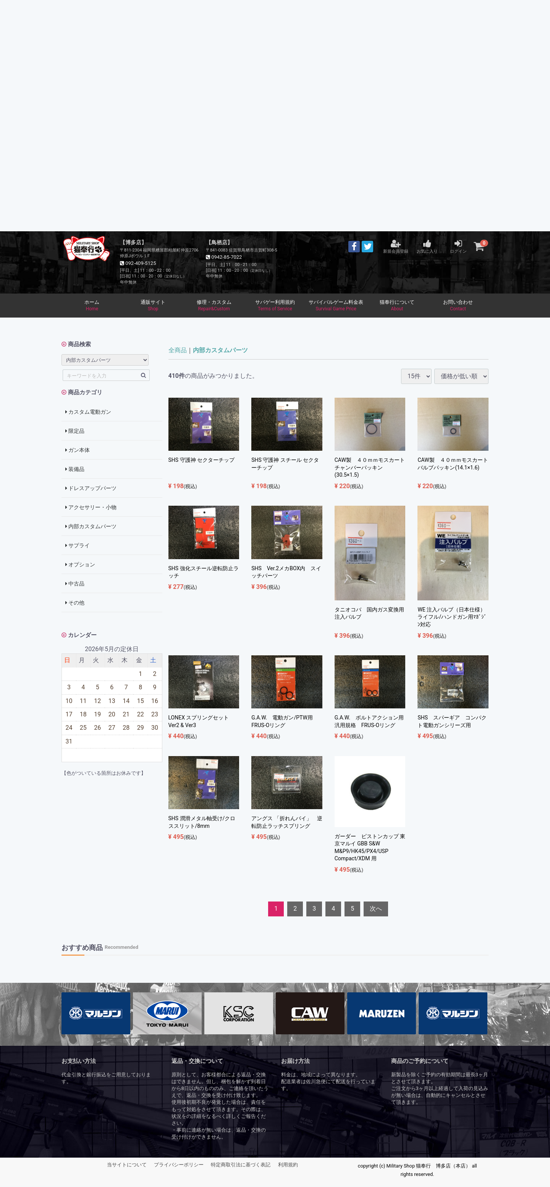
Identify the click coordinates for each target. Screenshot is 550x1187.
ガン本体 (77, 451)
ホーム (92, 306)
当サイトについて (127, 1165)
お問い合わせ (458, 306)
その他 (74, 603)
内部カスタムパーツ (90, 527)
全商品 (177, 351)
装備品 (74, 470)
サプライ (77, 546)
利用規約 (288, 1165)
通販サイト (153, 306)
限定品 (74, 432)
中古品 (74, 584)
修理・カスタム (214, 306)
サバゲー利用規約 (275, 306)
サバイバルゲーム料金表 (336, 306)
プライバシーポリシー (179, 1165)
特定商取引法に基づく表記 (240, 1165)
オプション (80, 565)
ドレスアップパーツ (90, 489)
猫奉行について (397, 306)
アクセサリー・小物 (90, 508)
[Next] (376, 909)
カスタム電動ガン (88, 413)
